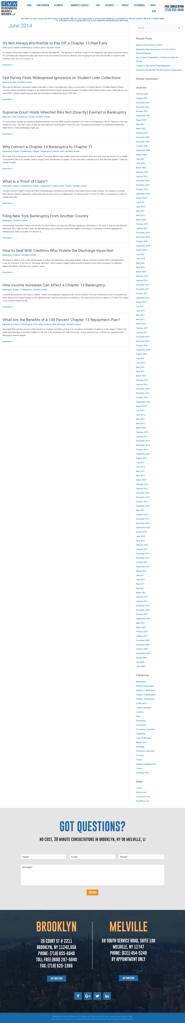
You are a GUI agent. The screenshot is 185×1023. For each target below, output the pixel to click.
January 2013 (141, 514)
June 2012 (140, 536)
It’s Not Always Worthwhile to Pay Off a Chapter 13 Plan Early (55, 43)
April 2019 (140, 215)
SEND (92, 892)
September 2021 (143, 115)
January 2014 (141, 488)
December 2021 (142, 103)
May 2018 (140, 263)
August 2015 (141, 406)
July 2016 (140, 358)
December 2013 (142, 493)
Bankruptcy (7, 47)
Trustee (31, 117)
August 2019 (141, 198)
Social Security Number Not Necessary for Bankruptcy (159, 70)
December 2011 (142, 553)
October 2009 (142, 649)
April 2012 (140, 541)
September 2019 (143, 194)
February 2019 (142, 224)
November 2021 (143, 107)
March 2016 (141, 376)
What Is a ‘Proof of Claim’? (25, 181)
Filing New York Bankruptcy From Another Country (45, 216)
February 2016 (142, 380)
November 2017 (143, 289)
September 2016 (143, 350)
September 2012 (143, 527)
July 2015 (140, 410)
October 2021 (142, 111)
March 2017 (141, 324)
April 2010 (140, 623)
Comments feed (143, 796)
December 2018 (142, 233)
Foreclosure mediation (145, 729)
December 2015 (142, 389)
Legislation (140, 733)
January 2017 (141, 332)
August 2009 (141, 658)
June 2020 (140, 163)
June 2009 (140, 666)
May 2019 (140, 211)
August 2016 (141, 354)
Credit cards (38, 324)
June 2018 (140, 259)
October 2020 (142, 146)
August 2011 (141, 571)
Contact (125, 5)
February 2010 (142, 631)
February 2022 (142, 94)
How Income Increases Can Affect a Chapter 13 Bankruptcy (54, 285)
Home (29, 5)
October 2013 (142, 501)
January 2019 (141, 228)
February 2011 (142, 597)
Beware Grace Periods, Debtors (149, 45)
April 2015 (140, 423)
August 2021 (141, 120)
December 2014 (142, 441)
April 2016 (140, 371)
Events (153, 5)
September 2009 (143, 653)
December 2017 (142, 285)
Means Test (141, 742)
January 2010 (141, 636)
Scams (139, 760)
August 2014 (141, 458)
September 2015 (143, 402)
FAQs (98, 5)
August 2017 (141, 302)
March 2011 (141, 593)
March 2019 (141, 220)
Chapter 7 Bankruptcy (42, 151)
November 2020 (143, 142)
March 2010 (141, 627)
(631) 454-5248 (134, 953)
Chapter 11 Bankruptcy (145, 690)
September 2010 (143, 619)
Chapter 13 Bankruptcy (22, 47)
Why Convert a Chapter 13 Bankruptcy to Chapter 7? (47, 147)
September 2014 (143, 454)
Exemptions (22, 117)
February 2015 (142, 432)
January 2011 (141, 601)
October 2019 (142, 189)
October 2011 (142, 562)
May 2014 (140, 471)
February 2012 (142, 545)
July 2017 (140, 306)
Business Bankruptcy (145, 686)
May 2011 (140, 584)
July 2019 (140, 202)
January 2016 (141, 384)
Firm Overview (43, 5)
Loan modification (143, 738)
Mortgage (61, 324)
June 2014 (140, 467)
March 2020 (141, 168)
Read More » (8, 65)
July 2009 (140, 662)
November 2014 (143, 445)
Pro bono (140, 755)
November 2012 (143, 523)
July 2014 (140, 462)
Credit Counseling (143, 708)
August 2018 (141, 250)
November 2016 (143, 341)
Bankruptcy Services (81, 5)
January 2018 (141, 280)
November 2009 (143, 645)
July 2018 (140, 254)
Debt (43, 47)
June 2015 (140, 415)
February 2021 (142, 133)
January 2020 (141, 176)
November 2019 (143, 185)
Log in (138, 788)
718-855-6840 (157, 18)
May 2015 (140, 419)
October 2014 (142, 449)
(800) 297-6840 (64, 959)
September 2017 (143, 298)
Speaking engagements (146, 764)
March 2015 (141, 428)
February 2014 (142, 484)
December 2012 (142, 519)
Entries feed (141, 792)
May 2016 (140, 367)
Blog (154, 11)
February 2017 (142, 328)
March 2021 (141, 128)
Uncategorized (142, 773)
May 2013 (140, 510)
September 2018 (143, 246)
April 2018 (140, 267)
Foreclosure (141, 725)
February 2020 (142, 172)
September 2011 (143, 566)
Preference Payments (145, 751)
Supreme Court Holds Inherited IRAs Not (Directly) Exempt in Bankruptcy (64, 112)
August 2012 (141, 532)
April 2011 (140, 588)
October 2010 (142, 614)
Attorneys (59, 5)
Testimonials (139, 5)
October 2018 (142, 241)
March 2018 (141, 272)
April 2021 (140, 124)
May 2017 (140, 315)
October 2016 (142, 345)
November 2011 (143, 558)
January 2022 (141, 98)
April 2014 (140, 475)
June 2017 (140, 311)
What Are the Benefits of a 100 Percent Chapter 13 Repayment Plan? (61, 319)
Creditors (36, 47)
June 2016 (140, 363)
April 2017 (140, 319)
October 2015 (142, 397)
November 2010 (143, 610)
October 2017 (142, 293)
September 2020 (143, 150)
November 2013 (143, 497)
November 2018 (143, 237)
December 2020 (142, 137)
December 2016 (142, 337)
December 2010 (142, 606)
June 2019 (140, 207)
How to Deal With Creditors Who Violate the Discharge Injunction (58, 250)
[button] (56, 978)
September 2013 (143, 506)
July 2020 (140, 159)
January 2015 (141, 436)
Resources (111, 5)
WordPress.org (142, 801)
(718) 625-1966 (60, 965)
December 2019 (142, 180)
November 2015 (143, 393)
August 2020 (141, 155)
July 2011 (140, 575)
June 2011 (140, 579)
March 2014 (141, 480)
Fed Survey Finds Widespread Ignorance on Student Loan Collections (62, 77)
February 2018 (142, 276)
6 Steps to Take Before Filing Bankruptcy (153, 65)
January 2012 (141, 549)
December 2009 (142, 640)
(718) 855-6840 (174, 10)
